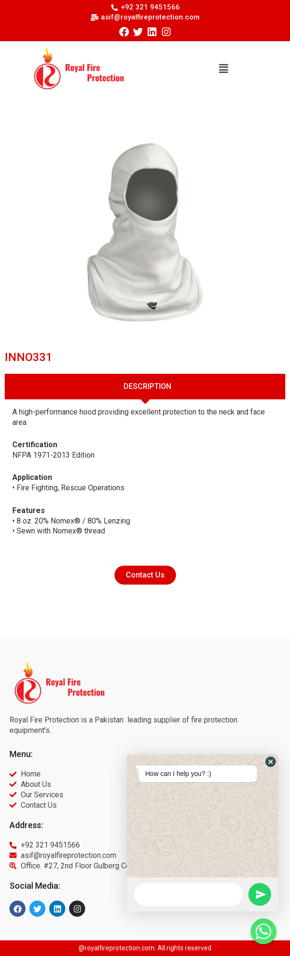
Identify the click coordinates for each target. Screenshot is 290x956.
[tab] (145, 386)
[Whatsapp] (263, 931)
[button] (223, 68)
